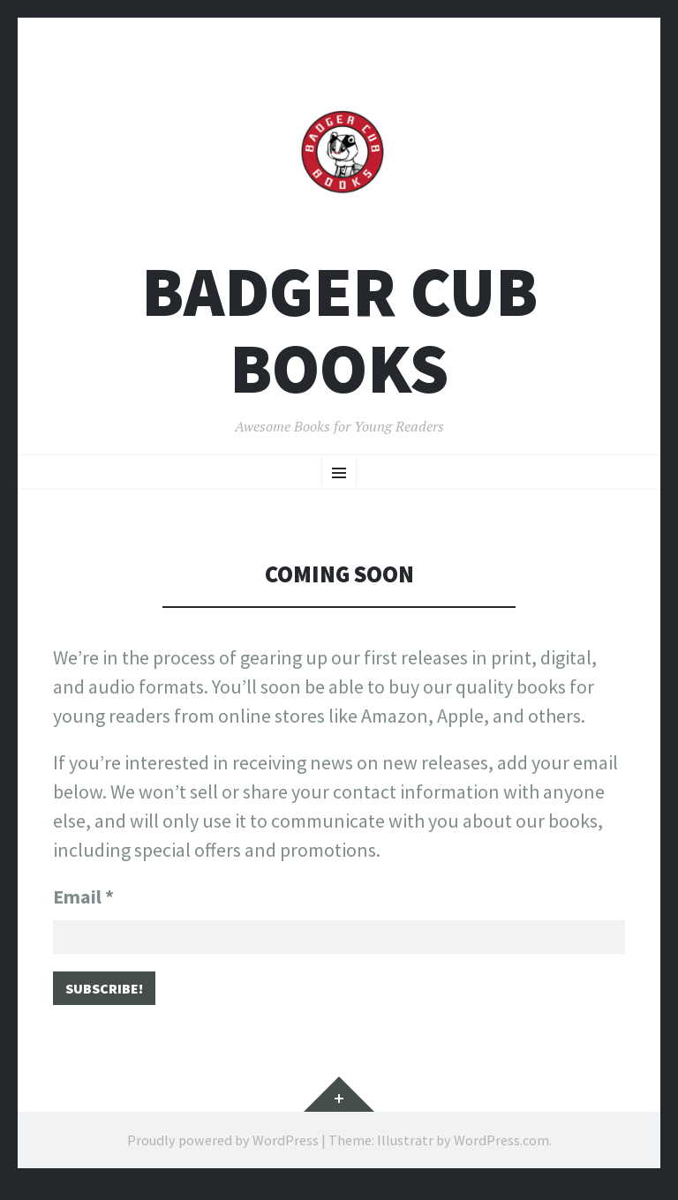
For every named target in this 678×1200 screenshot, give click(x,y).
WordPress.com (501, 1154)
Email (83, 896)
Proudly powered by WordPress (223, 1154)
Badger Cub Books (339, 330)
